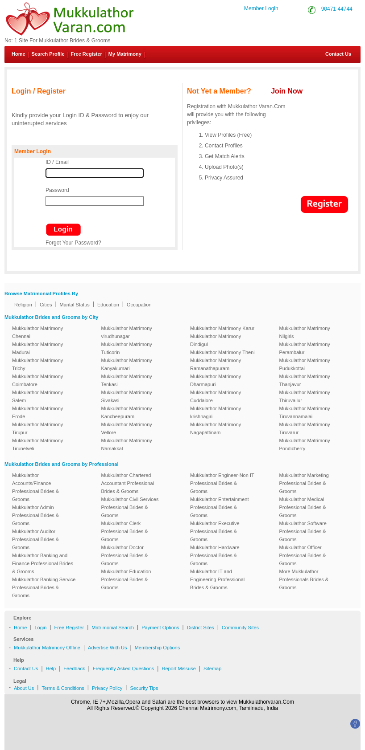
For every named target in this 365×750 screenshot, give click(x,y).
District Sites (200, 627)
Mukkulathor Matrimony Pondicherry (304, 444)
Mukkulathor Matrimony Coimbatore (37, 380)
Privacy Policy (107, 688)
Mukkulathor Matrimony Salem (37, 396)
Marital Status (75, 304)
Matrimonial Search (112, 627)
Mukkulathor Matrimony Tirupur (37, 428)
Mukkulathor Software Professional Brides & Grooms (303, 531)
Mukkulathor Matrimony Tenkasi (126, 380)
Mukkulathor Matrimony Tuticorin (126, 348)
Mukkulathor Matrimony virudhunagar (126, 332)
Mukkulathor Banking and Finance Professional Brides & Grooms (42, 563)
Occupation (139, 304)
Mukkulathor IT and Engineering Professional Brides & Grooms (217, 579)
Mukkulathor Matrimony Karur (222, 328)
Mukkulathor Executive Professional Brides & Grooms (215, 531)
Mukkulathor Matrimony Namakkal (126, 444)
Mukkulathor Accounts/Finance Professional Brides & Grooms (35, 487)
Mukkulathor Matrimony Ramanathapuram (215, 364)
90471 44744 (337, 9)
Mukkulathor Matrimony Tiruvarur (304, 428)
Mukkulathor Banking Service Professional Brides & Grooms (43, 587)
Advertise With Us (107, 647)
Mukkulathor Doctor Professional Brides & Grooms (124, 555)
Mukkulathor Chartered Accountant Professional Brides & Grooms (127, 483)
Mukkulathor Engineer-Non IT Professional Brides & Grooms (222, 483)
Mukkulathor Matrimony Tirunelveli (37, 444)
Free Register (86, 54)
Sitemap (212, 668)
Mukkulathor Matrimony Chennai (37, 332)
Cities (46, 304)
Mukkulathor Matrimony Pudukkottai (304, 364)
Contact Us (335, 54)
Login (40, 627)
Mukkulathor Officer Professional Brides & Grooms (302, 555)
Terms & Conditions (62, 688)
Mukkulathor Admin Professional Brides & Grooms (35, 515)
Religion (23, 304)
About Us (24, 688)
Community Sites (240, 627)
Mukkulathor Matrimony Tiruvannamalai (304, 412)
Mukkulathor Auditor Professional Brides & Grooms (35, 539)
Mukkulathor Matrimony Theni (222, 352)
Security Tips (144, 688)
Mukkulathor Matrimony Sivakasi (126, 396)
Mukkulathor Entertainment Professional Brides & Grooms (219, 507)
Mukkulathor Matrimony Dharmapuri (215, 380)
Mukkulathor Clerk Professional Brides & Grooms (124, 531)
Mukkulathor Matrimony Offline (47, 647)
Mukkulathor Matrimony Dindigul (215, 340)
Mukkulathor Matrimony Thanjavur (304, 380)
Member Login (261, 8)
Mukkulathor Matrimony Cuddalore (215, 396)
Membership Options (157, 647)
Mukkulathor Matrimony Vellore (126, 428)
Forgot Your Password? (73, 243)
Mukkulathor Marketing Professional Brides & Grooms (304, 483)
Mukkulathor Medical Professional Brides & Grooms (302, 507)
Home (18, 54)
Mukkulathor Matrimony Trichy (37, 364)
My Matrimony (124, 54)
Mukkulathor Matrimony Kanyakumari (126, 364)
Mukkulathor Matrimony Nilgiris (304, 332)
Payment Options (160, 627)
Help (51, 668)
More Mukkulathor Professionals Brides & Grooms (304, 579)
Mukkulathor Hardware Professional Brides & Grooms (215, 555)
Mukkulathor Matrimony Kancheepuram (126, 412)
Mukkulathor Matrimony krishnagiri (215, 412)
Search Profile (48, 54)
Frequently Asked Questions (123, 668)
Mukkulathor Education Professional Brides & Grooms (126, 579)
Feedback (74, 668)
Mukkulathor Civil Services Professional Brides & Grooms (130, 507)
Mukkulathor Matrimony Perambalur (304, 348)
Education (108, 304)
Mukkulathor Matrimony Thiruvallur (304, 396)
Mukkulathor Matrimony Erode (37, 412)
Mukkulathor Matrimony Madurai (37, 348)
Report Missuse (178, 668)
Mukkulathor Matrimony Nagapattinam (215, 428)
